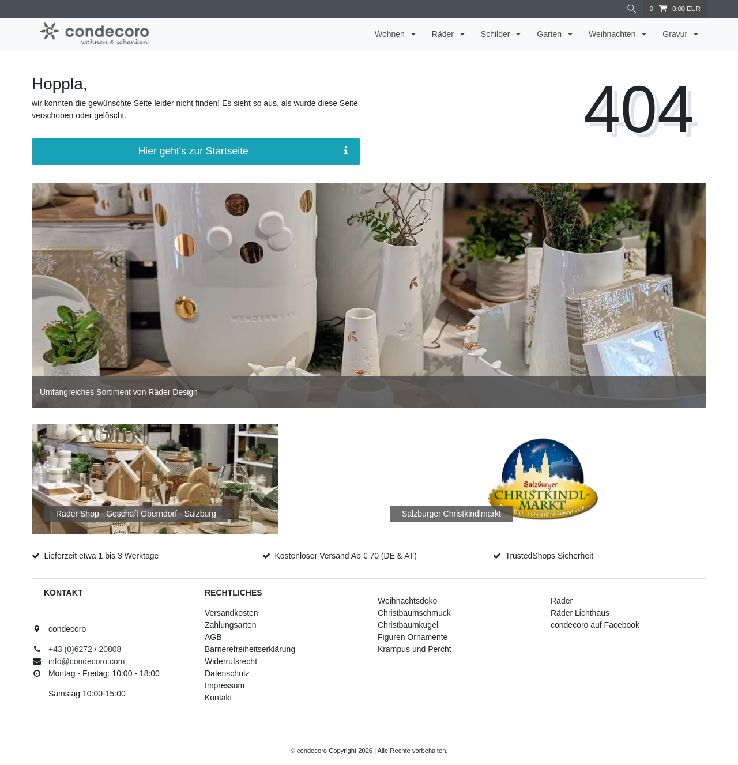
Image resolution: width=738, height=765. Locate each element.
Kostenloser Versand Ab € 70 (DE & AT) (345, 555)
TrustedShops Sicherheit (549, 555)
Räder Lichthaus (580, 612)
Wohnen (391, 34)
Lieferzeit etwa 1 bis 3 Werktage (101, 555)
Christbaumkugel (408, 625)
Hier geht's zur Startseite (243, 151)
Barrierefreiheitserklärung (250, 649)
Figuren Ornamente (412, 637)
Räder (444, 34)
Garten (550, 34)
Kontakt (218, 697)
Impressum (224, 685)
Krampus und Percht (414, 649)
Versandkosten (231, 612)
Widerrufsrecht (231, 661)
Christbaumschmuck (414, 612)
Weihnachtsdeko (407, 600)
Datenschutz (227, 673)
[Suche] (631, 9)
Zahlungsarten (231, 625)
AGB (213, 637)
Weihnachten (613, 34)
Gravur (676, 34)
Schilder (496, 34)
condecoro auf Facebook (595, 625)
